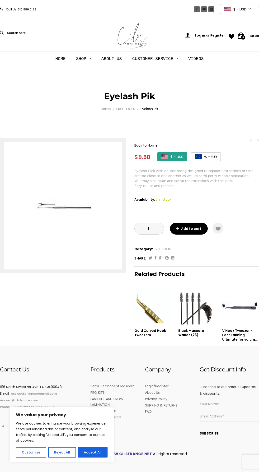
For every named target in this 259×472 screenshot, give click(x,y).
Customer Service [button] (152, 59)
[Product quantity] (149, 229)
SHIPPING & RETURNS (161, 405)
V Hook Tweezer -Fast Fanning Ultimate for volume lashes (239, 337)
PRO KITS (97, 392)
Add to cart (191, 228)
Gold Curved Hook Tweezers (150, 332)
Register (217, 35)
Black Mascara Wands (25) (191, 332)
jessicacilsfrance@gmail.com (33, 393)
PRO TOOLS (163, 249)
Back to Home (146, 145)
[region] (61, 435)
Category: (143, 249)
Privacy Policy (156, 399)
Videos (196, 59)
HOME (60, 59)
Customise (31, 452)
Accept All (93, 452)
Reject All (62, 452)
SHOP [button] (81, 59)
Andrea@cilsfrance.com (19, 400)
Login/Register (157, 386)
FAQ (148, 411)
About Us (111, 59)
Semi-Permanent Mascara (112, 386)
